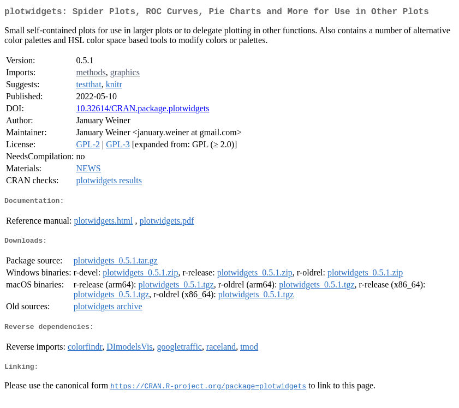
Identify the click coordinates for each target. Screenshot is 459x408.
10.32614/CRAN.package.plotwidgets (142, 110)
